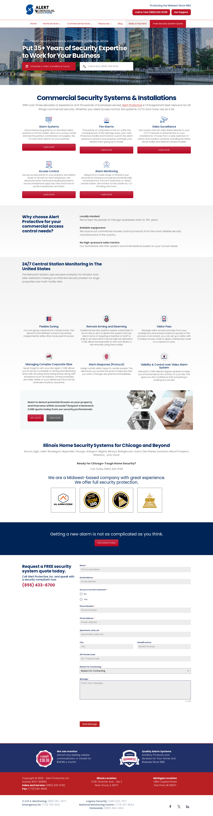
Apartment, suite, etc (89, 630)
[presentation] (100, 712)
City (82, 642)
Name (83, 565)
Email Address (87, 577)
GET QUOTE (35, 417)
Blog (120, 23)
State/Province (144, 642)
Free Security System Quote (168, 23)
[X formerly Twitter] (179, 806)
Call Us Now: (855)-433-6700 (100, 66)
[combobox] (135, 671)
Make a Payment (138, 23)
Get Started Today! (106, 542)
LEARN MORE (48, 147)
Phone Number (87, 606)
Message (84, 679)
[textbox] (133, 670)
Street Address (87, 618)
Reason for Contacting (91, 667)
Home (33, 23)
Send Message (89, 724)
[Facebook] (170, 806)
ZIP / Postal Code (87, 654)
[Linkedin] (187, 806)
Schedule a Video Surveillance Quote (48, 66)
